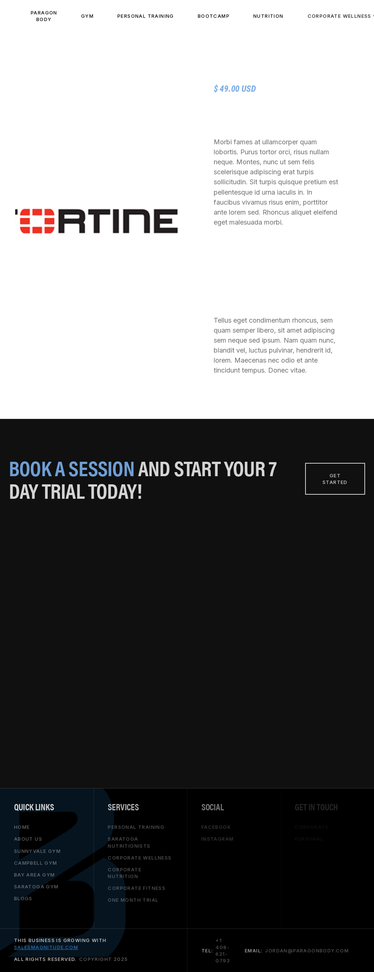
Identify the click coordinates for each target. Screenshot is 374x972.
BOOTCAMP (214, 16)
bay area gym (34, 875)
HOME (22, 827)
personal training (136, 827)
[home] (9, 16)
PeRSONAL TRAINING (145, 16)
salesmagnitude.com (46, 947)
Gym (87, 16)
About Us (28, 839)
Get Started (335, 478)
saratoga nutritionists (129, 842)
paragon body (44, 16)
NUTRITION (268, 16)
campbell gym (35, 862)
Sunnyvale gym (37, 851)
